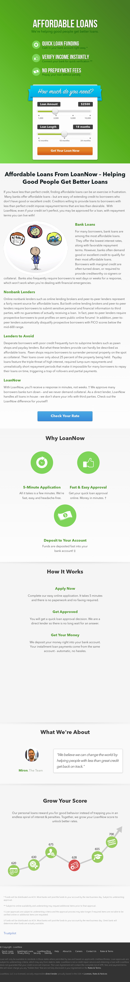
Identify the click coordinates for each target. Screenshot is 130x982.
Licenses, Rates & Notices (95, 974)
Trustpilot (10, 933)
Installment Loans (25, 952)
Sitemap (48, 953)
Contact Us (91, 952)
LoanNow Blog (44, 952)
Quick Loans (7, 952)
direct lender (51, 974)
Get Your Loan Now (65, 150)
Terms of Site (8, 953)
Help (57, 952)
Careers (78, 952)
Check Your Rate (65, 416)
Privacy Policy (24, 953)
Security (37, 953)
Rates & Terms (106, 952)
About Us (67, 952)
